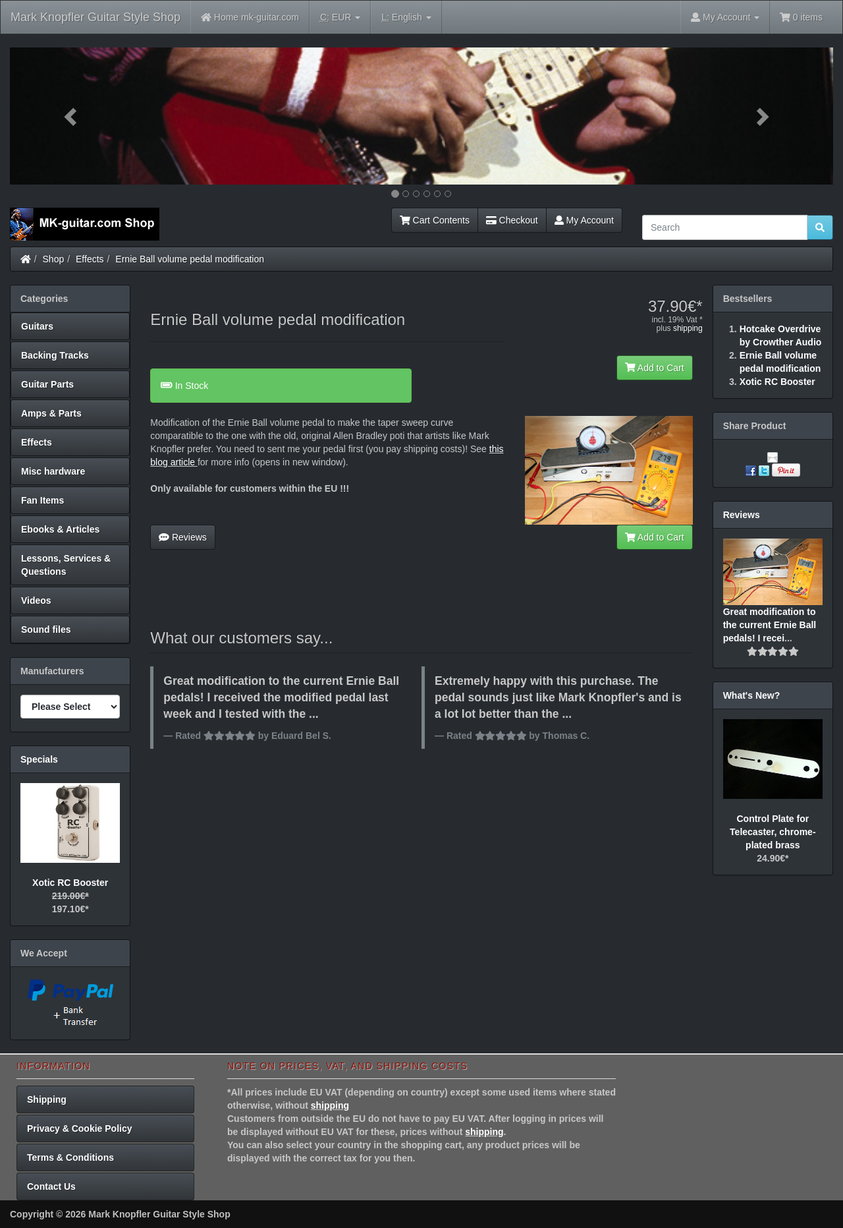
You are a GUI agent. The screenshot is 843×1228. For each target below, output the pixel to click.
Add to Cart (654, 368)
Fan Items (42, 500)
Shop (54, 259)
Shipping (47, 1099)
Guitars (37, 326)
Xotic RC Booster (70, 882)
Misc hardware (53, 471)
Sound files (45, 629)
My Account (584, 220)
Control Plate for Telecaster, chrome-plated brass (772, 831)
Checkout (512, 220)
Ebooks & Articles (60, 529)
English (406, 17)
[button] (72, 116)
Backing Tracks (55, 355)
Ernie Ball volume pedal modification (189, 259)
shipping (688, 328)
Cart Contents (435, 220)
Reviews (183, 537)
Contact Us (51, 1186)
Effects (90, 259)
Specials (39, 759)
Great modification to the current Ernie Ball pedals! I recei (770, 624)
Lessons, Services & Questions (66, 565)
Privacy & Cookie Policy (79, 1128)
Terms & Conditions (70, 1157)
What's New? (751, 695)
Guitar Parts (47, 384)
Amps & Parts (51, 413)
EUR (340, 17)
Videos (36, 600)
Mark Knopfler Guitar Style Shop (95, 17)
